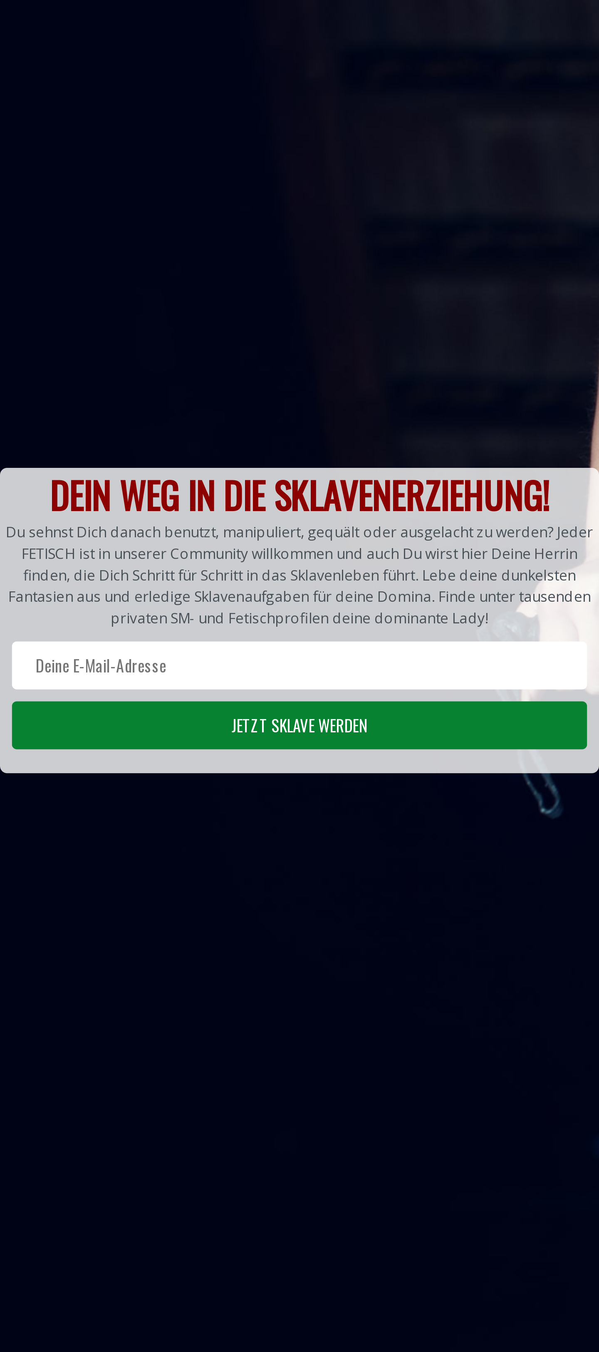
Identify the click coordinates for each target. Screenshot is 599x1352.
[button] (299, 620)
